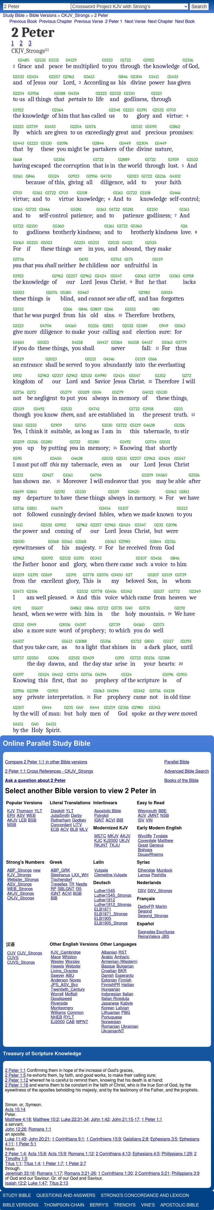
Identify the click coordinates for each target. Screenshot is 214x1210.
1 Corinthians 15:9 (103, 1139)
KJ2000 (110, 841)
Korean (107, 1008)
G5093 (151, 126)
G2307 (18, 707)
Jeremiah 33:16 (20, 1173)
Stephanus (60, 875)
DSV (142, 891)
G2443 (18, 143)
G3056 (64, 624)
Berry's (99, 1205)
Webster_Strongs (23, 880)
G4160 (71, 325)
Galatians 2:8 (135, 1139)
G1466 (175, 192)
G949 (163, 325)
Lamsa (144, 875)
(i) (47, 49)
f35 (79, 889)
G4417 (102, 342)
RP (54, 889)
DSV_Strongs (159, 891)
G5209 (84, 392)
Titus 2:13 (58, 1183)
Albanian (109, 952)
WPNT (82, 1022)
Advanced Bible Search (186, 771)
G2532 (40, 60)
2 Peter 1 (113, 21)
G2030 (19, 541)
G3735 (117, 608)
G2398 (32, 690)
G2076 (52, 292)
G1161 (18, 176)
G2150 (129, 93)
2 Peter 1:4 (15, 1154)
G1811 (184, 491)
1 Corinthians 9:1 (68, 1139)
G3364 (116, 342)
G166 (152, 359)
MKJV (113, 836)
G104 (97, 392)
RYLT (68, 1017)
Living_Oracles (64, 971)
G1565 (67, 541)
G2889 (123, 159)
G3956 (33, 93)
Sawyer (57, 976)
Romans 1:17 (49, 1173)
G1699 (18, 491)
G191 (17, 608)
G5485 (23, 60)
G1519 (158, 259)
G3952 (60, 524)
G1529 (18, 359)
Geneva (156, 845)
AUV (142, 816)
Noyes (75, 980)
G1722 (125, 60)
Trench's (125, 1205)
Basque (108, 966)
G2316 (188, 60)
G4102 (175, 176)
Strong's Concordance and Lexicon (145, 1195)
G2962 (68, 76)
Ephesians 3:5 (163, 1139)
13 (193, 414)
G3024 (167, 292)
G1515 (54, 60)
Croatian (109, 971)
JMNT (153, 816)
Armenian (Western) (119, 962)
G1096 (62, 143)
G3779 (181, 342)
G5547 (116, 275)
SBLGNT (66, 889)
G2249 (195, 591)
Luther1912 (104, 900)
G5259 (18, 574)
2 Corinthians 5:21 (152, 1173)
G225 (178, 408)
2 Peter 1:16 (16, 1085)
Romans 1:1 (39, 1129)
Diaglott (57, 811)
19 (169, 613)
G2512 (18, 309)
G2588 (164, 657)
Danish (107, 976)
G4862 (75, 608)
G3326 (194, 475)
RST (122, 952)
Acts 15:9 (57, 1154)
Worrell (57, 994)
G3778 (88, 574)
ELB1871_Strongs (110, 914)
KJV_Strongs (19, 875)
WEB (30, 816)
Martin (161, 907)
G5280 (46, 441)
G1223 (156, 93)
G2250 (32, 657)
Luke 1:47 (37, 1183)
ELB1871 (102, 909)
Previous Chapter (55, 21)
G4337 (18, 641)
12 (150, 381)
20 (181, 663)
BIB (120, 820)
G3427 (48, 475)
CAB (70, 1022)
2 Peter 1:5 (15, 1075)
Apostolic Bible (179, 1205)
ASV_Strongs (19, 884)
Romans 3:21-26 (80, 1173)
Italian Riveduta (115, 999)
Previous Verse (88, 21)
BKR (122, 971)
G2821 (108, 325)
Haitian (127, 985)
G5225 (32, 242)
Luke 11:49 (15, 1139)
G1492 (39, 408)
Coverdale (147, 841)
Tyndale (160, 836)
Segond (145, 911)
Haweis (57, 966)
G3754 (150, 441)
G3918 (188, 275)
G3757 (18, 657)
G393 (119, 657)
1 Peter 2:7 (75, 1164)
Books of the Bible (181, 780)
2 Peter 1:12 (16, 1080)
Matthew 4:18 (18, 1119)
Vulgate (101, 870)
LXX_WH (80, 875)
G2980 (137, 707)
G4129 (71, 60)
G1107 (123, 508)
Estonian (109, 980)
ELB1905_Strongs (110, 923)
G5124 (53, 176)
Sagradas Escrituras (156, 932)
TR (71, 884)
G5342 (96, 558)
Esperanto (124, 976)
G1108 (82, 192)
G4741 (94, 408)
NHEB (56, 1017)
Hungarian (110, 989)
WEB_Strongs (20, 889)
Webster (73, 966)
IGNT (99, 820)
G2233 (31, 425)
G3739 (32, 126)
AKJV (12, 820)
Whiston (69, 957)
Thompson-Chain (64, 1205)
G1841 (32, 491)
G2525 (151, 242)
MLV (83, 829)
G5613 (89, 76)
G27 (129, 574)
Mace (56, 957)
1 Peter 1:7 (52, 1164)
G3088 (81, 641)
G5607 (37, 608)
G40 (128, 608)
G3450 (55, 458)
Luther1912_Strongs (112, 905)
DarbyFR (146, 907)
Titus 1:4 (32, 1164)
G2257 (54, 76)
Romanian (110, 1026)
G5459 (88, 657)
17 (100, 547)
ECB (55, 829)
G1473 (18, 591)
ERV (11, 816)
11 (157, 348)
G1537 (159, 591)
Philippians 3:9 (186, 1173)
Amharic (121, 957)
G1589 (141, 325)
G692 (83, 259)
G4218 (77, 342)
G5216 (160, 176)
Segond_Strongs (153, 916)
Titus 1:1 (13, 1164)
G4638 (149, 425)
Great (143, 845)
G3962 (18, 558)
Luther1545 (104, 891)
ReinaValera (149, 937)
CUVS (13, 958)
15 (58, 481)
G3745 (80, 425)
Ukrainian (129, 1026)
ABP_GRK (60, 870)
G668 (17, 159)
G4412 (57, 674)
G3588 (59, 93)
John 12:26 (15, 1129)
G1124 (126, 674)
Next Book (185, 21)
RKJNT (101, 845)
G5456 (156, 558)
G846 (122, 76)
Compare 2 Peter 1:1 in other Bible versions (46, 762)
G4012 (147, 392)
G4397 (80, 624)
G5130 (46, 143)
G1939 (173, 159)
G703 (171, 110)
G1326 (179, 425)
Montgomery (62, 1008)
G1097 (18, 674)
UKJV (124, 841)
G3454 (105, 508)
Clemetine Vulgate (110, 875)
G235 (158, 524)
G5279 (66, 392)
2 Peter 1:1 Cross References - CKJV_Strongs (49, 771)
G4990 (100, 375)
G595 (17, 458)
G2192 (59, 491)
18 (72, 597)
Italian (128, 994)
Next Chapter (160, 21)
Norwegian (111, 1022)
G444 (47, 707)
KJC (98, 841)
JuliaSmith (60, 816)
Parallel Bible (176, 762)
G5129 (135, 425)
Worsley (72, 962)
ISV (141, 820)
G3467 (83, 292)
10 (120, 315)
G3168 (53, 541)
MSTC (100, 836)
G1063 (18, 242)
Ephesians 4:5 (146, 1154)
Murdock (164, 870)
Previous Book (23, 21)
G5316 (105, 641)
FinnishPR (110, 985)
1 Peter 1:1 (151, 1119)
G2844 (98, 143)
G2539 (18, 408)
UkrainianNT (112, 1031)
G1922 (148, 60)
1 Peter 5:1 (26, 1144)
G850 (149, 641)
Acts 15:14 (15, 1110)
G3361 (175, 275)
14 (115, 447)
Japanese (110, 1003)
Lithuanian (110, 1013)
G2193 (186, 641)
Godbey (79, 820)
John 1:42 (100, 1119)
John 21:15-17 (125, 1119)
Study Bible (14, 15)
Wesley (57, 962)
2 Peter (101, 15)
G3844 (155, 541)
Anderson (59, 980)
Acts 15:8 (37, 1154)
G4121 (127, 242)
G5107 (141, 558)
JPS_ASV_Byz (64, 985)
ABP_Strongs (19, 870)
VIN (149, 820)
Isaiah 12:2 (15, 1183)
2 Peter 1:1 (15, 1070)
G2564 (57, 110)
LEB (22, 820)
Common (75, 1013)
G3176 (90, 126)
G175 (128, 259)
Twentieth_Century (68, 989)
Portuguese (111, 1017)
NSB (164, 816)
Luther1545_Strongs (112, 895)
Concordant (61, 825)
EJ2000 (58, 1022)
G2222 (101, 93)
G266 (67, 309)
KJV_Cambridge (66, 952)
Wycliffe (145, 836)
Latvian (122, 1008)
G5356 (59, 159)
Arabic (107, 957)
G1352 (130, 309)
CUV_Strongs (29, 953)
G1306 (53, 657)
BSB (32, 820)
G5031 (164, 441)
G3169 (46, 574)
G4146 (108, 359)
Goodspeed (61, 999)
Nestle (81, 884)
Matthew (165, 841)
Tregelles (59, 884)
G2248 (114, 110)
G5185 (66, 292)
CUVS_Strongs (21, 962)
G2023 (132, 176)
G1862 (175, 126)
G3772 (174, 591)
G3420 (133, 491)
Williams (58, 1013)
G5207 (153, 574)
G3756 (18, 259)
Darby (76, 816)
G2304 (136, 76)
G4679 (57, 508)
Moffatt (71, 994)
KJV (11, 811)
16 (161, 497)
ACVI (110, 820)
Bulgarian (125, 966)
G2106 (32, 591)
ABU (70, 976)
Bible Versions (43, 15)
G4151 (18, 724)
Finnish (125, 980)
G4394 (100, 674)
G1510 (107, 425)
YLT (38, 811)
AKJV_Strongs (20, 893)
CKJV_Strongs (20, 898)
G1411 (154, 76)
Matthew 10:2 (46, 1119)
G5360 (58, 226)
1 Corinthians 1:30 (115, 1173)
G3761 (116, 259)
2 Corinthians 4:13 (113, 1154)
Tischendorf (61, 880)
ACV (64, 829)
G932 (17, 375)
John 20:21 (39, 1139)
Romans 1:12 (81, 1154)
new (36, 870)
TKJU (114, 845)
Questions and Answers (65, 1195)
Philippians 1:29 (177, 1154)
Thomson (24, 811)
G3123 (18, 325)
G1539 (113, 491)
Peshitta (158, 875)
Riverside (59, 1003)
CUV (11, 953)
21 (89, 697)
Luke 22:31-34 (75, 1119)
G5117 (169, 641)
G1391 (142, 110)
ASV (21, 816)
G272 (186, 375)
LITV (77, 825)
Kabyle (126, 1003)
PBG (125, 1013)
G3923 (73, 176)
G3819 (96, 309)
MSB (11, 825)
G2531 (121, 458)
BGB (77, 893)
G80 (155, 309)
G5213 (107, 60)
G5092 (47, 558)
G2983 (144, 292)
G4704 (46, 325)
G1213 (18, 475)
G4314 (74, 93)
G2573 (158, 624)
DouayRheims (150, 855)
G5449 (125, 143)
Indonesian (111, 994)
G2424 (32, 76)
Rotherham (61, 820)
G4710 (106, 176)
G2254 (18, 93)
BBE (163, 811)
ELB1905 (102, 919)
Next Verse (135, 21)
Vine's (148, 1205)
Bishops (145, 850)
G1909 (56, 425)
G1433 (173, 76)
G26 (184, 226)
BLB (74, 829)
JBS (165, 937)
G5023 (46, 242)
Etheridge (146, 870)
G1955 (182, 674)
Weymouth (147, 811)
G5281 (76, 209)
